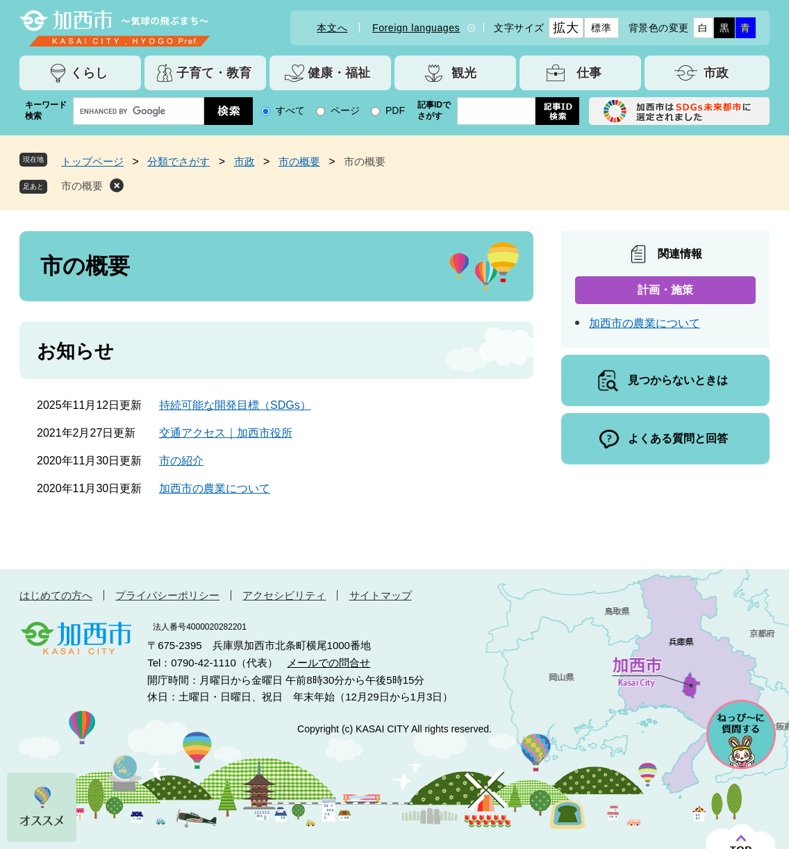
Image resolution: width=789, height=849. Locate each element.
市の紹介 (181, 460)
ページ (345, 110)
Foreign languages (416, 28)
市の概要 (299, 161)
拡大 (566, 28)
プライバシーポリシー (167, 595)
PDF (395, 110)
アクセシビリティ (284, 595)
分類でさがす (178, 161)
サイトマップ (380, 595)
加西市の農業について (214, 488)
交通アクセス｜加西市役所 (225, 433)
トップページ (92, 161)
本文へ (332, 28)
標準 (601, 27)
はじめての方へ (55, 595)
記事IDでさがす (434, 110)
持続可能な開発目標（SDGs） (235, 405)
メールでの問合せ (328, 663)
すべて (290, 110)
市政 (244, 161)
